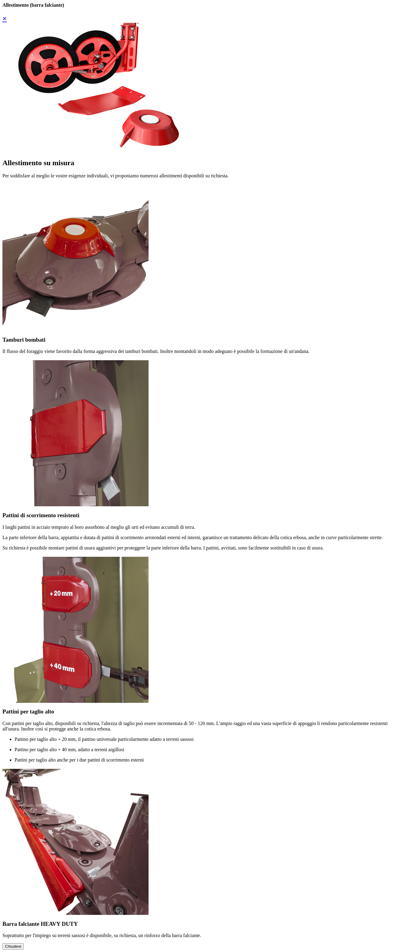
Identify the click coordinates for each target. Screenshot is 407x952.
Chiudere (13, 946)
